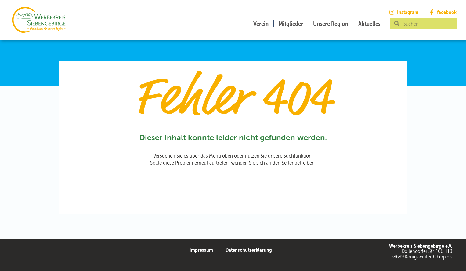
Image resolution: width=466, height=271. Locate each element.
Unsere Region (330, 23)
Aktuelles (369, 23)
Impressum (201, 250)
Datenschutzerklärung (249, 250)
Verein (261, 23)
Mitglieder (291, 23)
